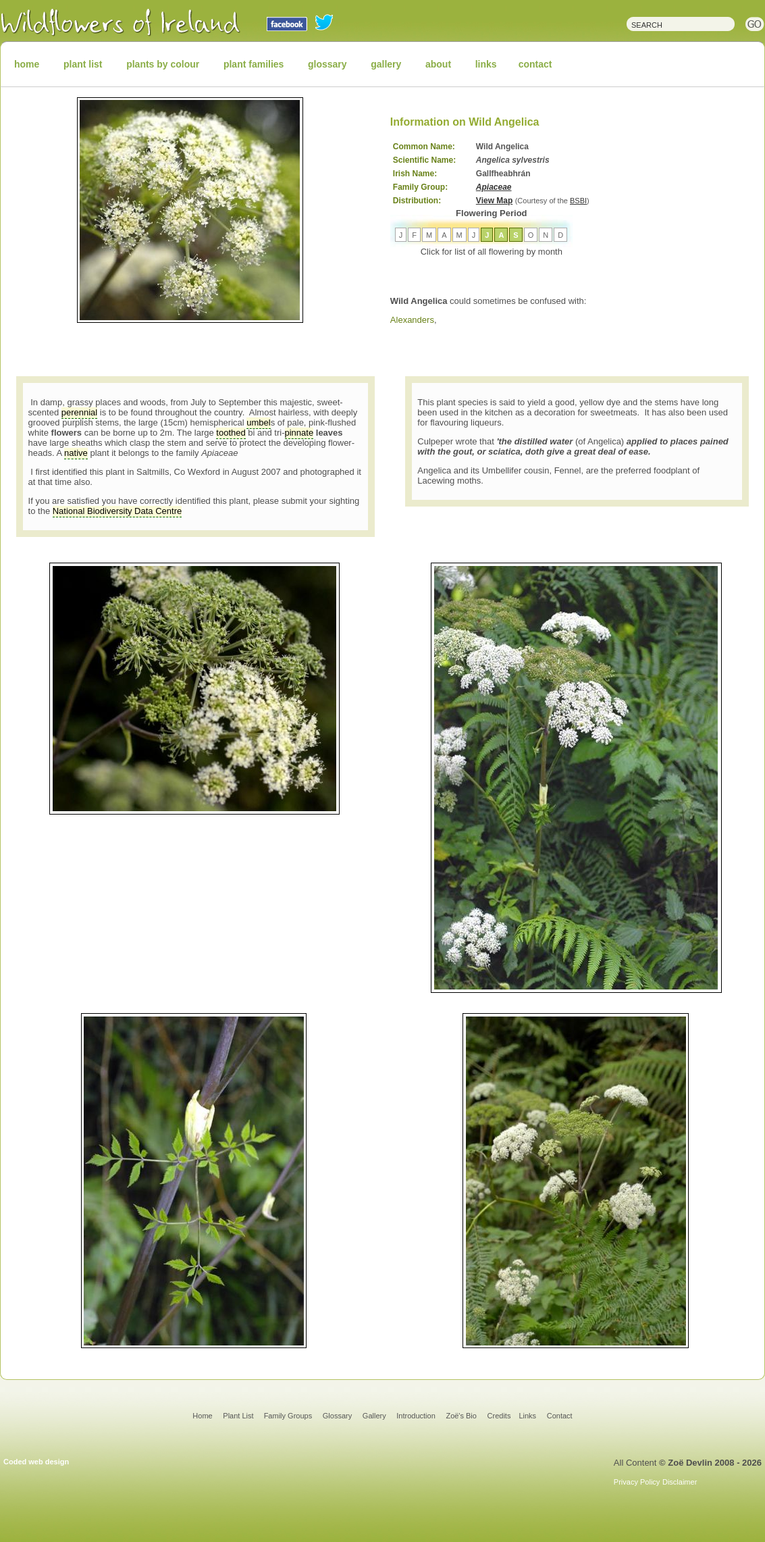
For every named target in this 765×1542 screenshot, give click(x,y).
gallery (386, 64)
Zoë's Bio (461, 1416)
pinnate (299, 433)
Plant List (239, 1416)
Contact (560, 1416)
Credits (499, 1416)
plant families (253, 64)
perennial (79, 412)
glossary (327, 64)
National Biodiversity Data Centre (117, 511)
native (76, 453)
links (486, 64)
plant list (83, 64)
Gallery (374, 1416)
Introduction (415, 1416)
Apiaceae (494, 187)
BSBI (578, 201)
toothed (230, 433)
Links (527, 1416)
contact (535, 64)
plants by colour (162, 64)
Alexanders (412, 320)
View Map (494, 200)
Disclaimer (679, 1482)
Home (202, 1416)
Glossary (337, 1416)
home (26, 64)
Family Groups (288, 1416)
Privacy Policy (637, 1482)
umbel (258, 422)
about (438, 64)
